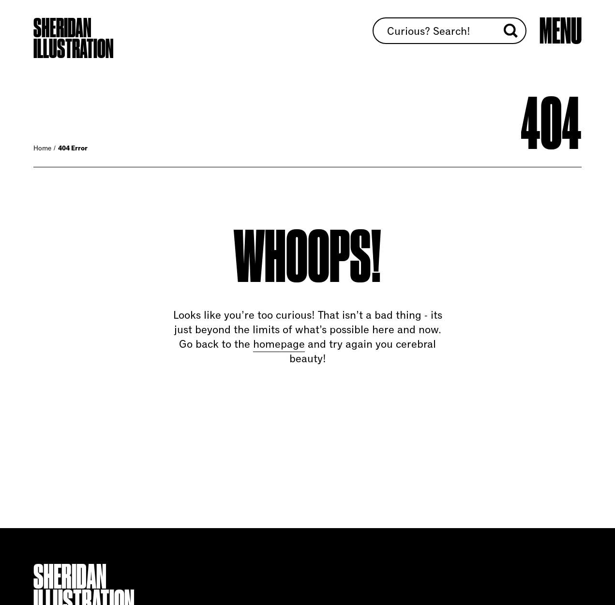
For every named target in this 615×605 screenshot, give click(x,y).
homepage (279, 344)
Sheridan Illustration (73, 38)
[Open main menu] (561, 31)
